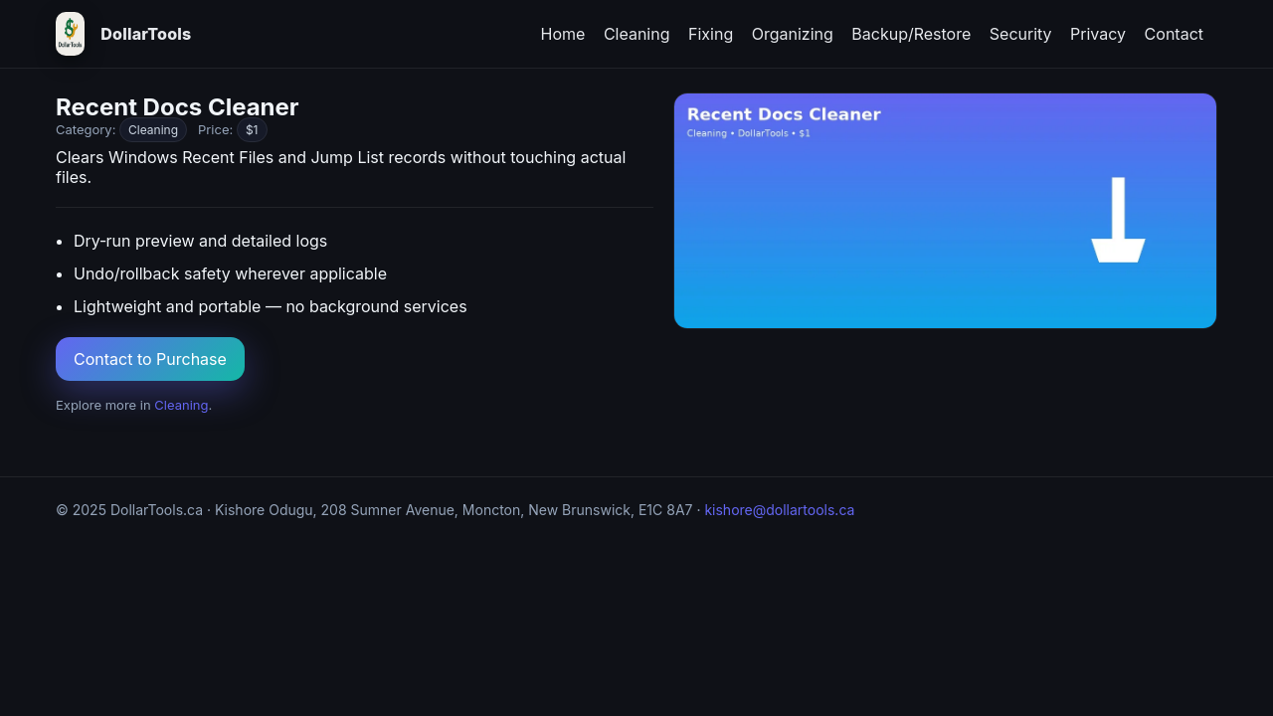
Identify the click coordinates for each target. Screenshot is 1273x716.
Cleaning (637, 34)
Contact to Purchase (150, 359)
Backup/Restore (911, 34)
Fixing (710, 34)
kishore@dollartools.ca (779, 509)
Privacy (1098, 34)
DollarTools (145, 34)
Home (563, 34)
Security (1021, 34)
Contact (1174, 34)
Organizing (792, 34)
